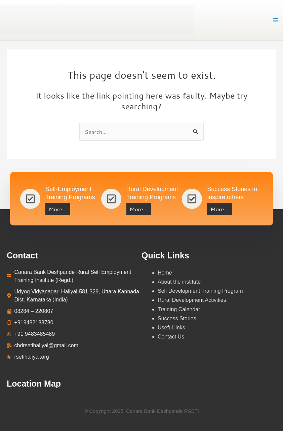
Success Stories (178, 318)
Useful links (171, 327)
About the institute (179, 282)
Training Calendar (180, 309)
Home (165, 273)
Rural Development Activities (192, 300)
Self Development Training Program (200, 291)
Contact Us (171, 336)
